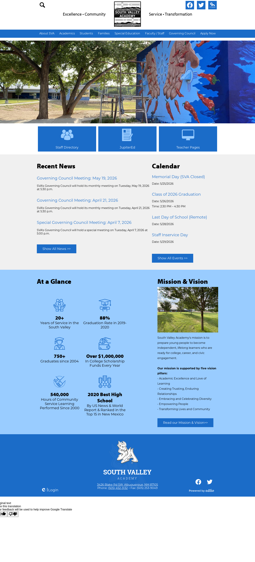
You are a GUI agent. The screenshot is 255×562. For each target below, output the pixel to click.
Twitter (201, 5)
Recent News (56, 165)
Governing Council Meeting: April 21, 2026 (77, 200)
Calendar (166, 165)
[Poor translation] (13, 514)
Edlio (211, 5)
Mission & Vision (182, 281)
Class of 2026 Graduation (176, 194)
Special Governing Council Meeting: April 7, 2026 (84, 222)
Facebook (190, 5)
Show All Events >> (173, 258)
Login (49, 490)
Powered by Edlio (201, 490)
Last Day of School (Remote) (179, 217)
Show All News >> (56, 249)
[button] (47, 33)
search (42, 5)
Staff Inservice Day (170, 235)
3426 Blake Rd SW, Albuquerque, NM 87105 (127, 484)
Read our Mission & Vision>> (185, 423)
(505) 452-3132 (118, 488)
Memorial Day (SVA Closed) (178, 176)
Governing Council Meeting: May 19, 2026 (77, 178)
